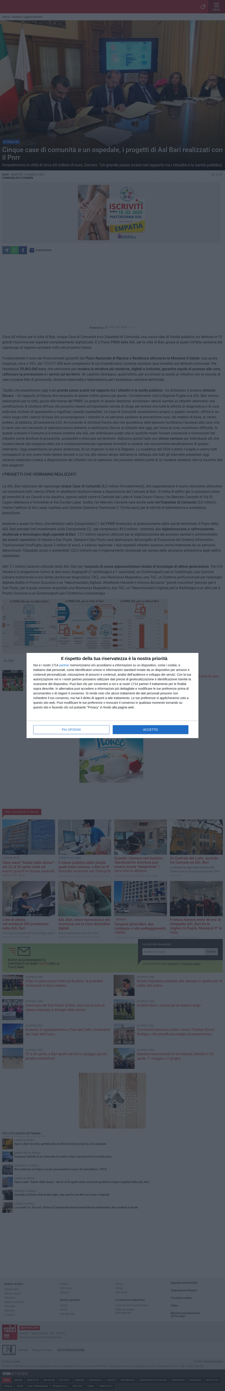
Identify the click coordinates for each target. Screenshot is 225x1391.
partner (64, 665)
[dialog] (112, 695)
